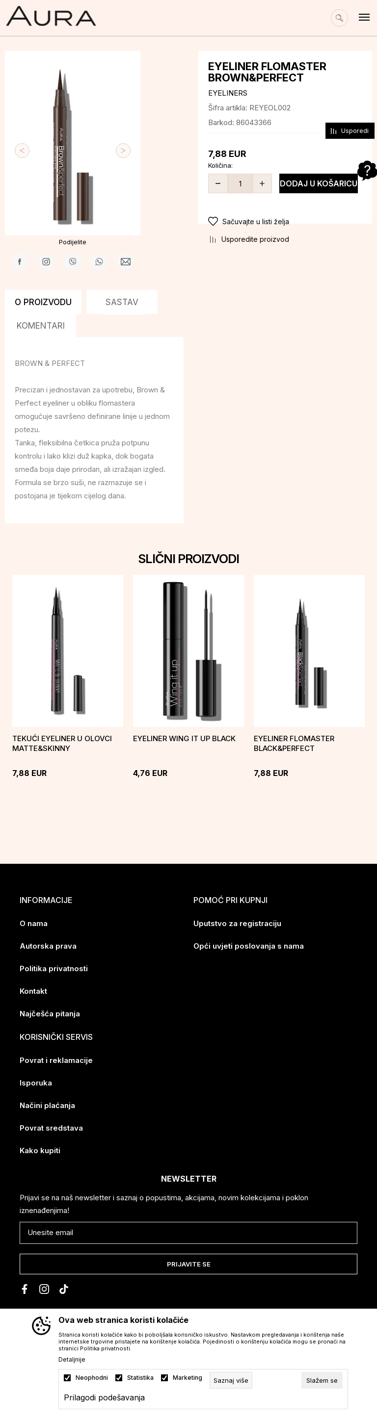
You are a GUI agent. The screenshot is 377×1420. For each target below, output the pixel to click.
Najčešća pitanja (50, 1013)
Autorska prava (48, 946)
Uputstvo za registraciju (237, 923)
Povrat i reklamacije (56, 1060)
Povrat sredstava (51, 1128)
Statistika (140, 1378)
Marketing (187, 1378)
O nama (34, 923)
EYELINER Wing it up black (184, 738)
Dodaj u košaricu (318, 183)
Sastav (122, 302)
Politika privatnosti (54, 968)
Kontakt (33, 991)
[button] (285, 221)
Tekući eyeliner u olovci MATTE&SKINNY (62, 743)
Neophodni (92, 1378)
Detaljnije (71, 1360)
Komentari (41, 326)
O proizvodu (43, 302)
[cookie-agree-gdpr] (322, 1380)
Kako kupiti (40, 1150)
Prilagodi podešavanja (104, 1397)
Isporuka (36, 1082)
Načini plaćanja (47, 1105)
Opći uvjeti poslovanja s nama (248, 946)
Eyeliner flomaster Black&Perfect (294, 743)
